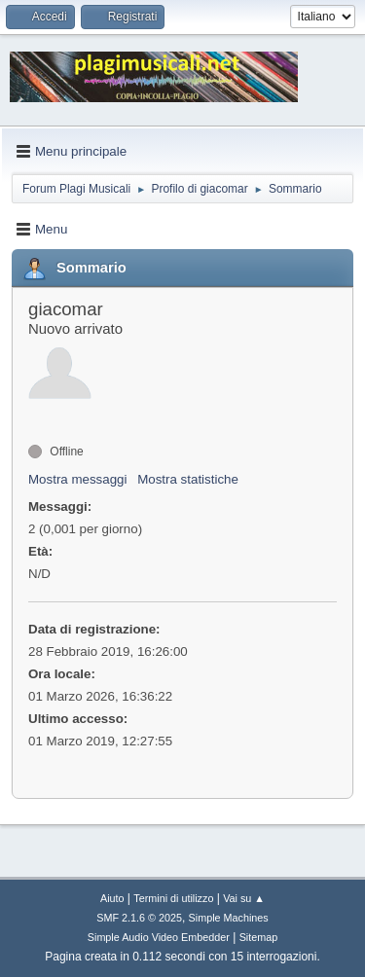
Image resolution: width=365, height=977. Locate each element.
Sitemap (258, 937)
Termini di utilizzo (173, 898)
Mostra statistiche (187, 479)
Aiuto (112, 898)
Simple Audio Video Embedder (159, 937)
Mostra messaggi (77, 479)
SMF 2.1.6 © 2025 (139, 917)
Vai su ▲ (244, 898)
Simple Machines (229, 917)
